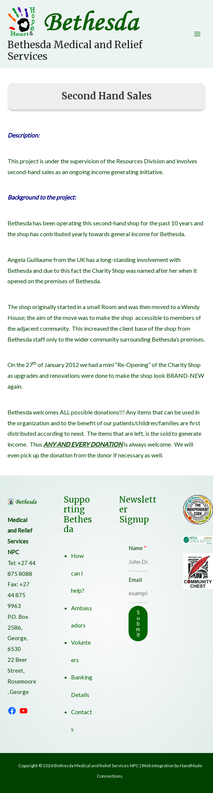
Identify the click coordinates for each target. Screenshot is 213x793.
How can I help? (77, 573)
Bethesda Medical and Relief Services (74, 50)
